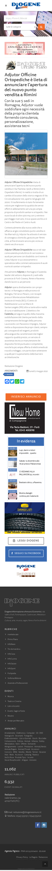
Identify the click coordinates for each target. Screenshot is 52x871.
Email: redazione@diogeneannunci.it (23, 812)
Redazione (43, 857)
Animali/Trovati (24, 749)
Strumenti (19, 736)
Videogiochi (9, 736)
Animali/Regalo (11, 749)
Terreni (35, 752)
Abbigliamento (10, 747)
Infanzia (35, 741)
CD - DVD (39, 733)
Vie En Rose (9, 758)
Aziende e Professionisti (18, 683)
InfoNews (11, 644)
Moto (12, 755)
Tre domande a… (14, 649)
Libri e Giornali (25, 739)
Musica (11, 697)
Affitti (15, 752)
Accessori (35, 749)
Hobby (41, 741)
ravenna (9, 374)
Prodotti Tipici (20, 758)
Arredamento (10, 733)
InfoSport (12, 669)
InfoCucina (12, 659)
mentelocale (13, 635)
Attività (28, 752)
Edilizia (20, 741)
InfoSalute (12, 664)
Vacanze (42, 752)
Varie (18, 744)
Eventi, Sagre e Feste (16, 711)
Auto (6, 755)
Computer (31, 733)
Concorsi (8, 752)
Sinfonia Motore (14, 678)
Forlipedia (12, 674)
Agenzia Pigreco (12, 851)
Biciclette (42, 739)
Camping (27, 755)
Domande (31, 744)
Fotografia (28, 736)
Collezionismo (10, 741)
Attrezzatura (9, 744)
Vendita (21, 752)
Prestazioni (28, 747)
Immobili (32, 760)
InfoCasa (11, 654)
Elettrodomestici (11, 739)
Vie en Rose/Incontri (13, 760)
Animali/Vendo (40, 747)
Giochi (34, 739)
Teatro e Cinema (14, 701)
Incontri (30, 758)
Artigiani (25, 760)
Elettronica (21, 733)
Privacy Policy (22, 857)
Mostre (11, 716)
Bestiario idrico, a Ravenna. (30, 483)
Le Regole (33, 857)
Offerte (23, 744)
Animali (27, 741)
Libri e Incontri (14, 706)
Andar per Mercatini (16, 721)
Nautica (35, 755)
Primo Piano (13, 640)
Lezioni (20, 747)
